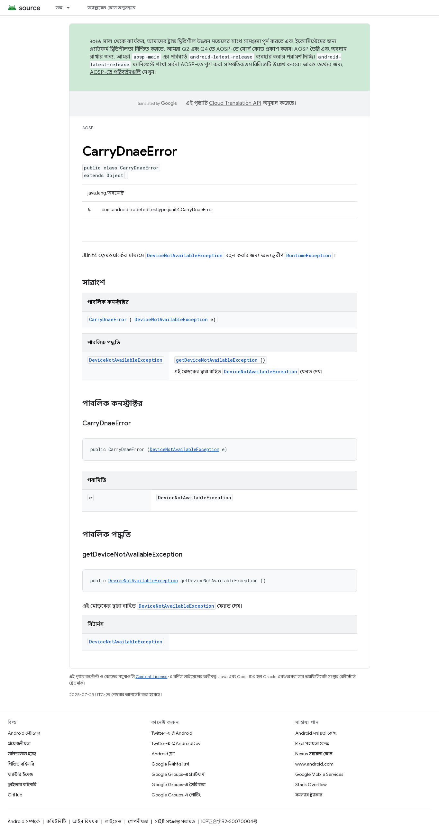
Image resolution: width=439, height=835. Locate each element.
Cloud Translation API (235, 103)
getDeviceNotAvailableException (217, 360)
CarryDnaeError (108, 319)
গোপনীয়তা (138, 821)
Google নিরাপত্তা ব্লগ (170, 764)
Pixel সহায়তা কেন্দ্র (312, 743)
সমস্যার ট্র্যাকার (308, 795)
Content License (152, 676)
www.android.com (314, 764)
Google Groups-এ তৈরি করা (178, 784)
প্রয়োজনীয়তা (19, 743)
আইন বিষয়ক (85, 821)
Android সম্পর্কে (24, 821)
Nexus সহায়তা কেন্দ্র (314, 754)
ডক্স (59, 8)
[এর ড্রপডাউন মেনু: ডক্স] (71, 7)
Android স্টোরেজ (24, 733)
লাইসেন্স (113, 821)
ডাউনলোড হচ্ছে (22, 754)
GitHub (15, 795)
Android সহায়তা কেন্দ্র (316, 733)
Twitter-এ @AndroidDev (175, 743)
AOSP (87, 128)
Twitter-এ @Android (171, 733)
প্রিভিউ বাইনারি (21, 764)
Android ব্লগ (163, 754)
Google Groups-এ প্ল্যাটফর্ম (177, 774)
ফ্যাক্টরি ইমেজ (20, 774)
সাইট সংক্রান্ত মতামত (175, 821)
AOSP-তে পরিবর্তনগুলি (115, 72)
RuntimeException (308, 255)
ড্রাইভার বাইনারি (22, 784)
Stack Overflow (311, 784)
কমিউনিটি (56, 821)
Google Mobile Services (319, 774)
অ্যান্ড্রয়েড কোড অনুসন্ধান (111, 8)
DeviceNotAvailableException (185, 255)
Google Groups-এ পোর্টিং (176, 795)
